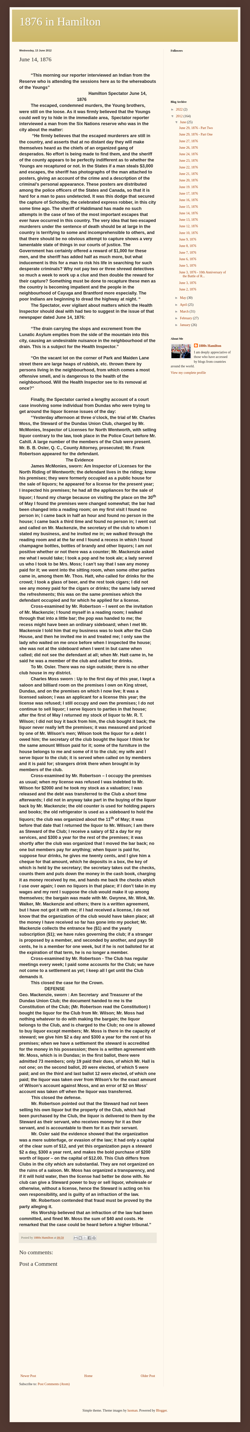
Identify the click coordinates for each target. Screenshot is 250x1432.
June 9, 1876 (187, 239)
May (183, 298)
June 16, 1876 (188, 200)
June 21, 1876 (188, 174)
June (183, 122)
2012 (180, 116)
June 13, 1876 (188, 219)
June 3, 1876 (187, 283)
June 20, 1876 (188, 180)
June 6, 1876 (187, 259)
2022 (180, 109)
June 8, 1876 (187, 246)
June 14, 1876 (188, 213)
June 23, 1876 (188, 160)
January (185, 325)
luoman (132, 1410)
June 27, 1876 (188, 141)
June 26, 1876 (188, 147)
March (184, 311)
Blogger (161, 1410)
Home (88, 1376)
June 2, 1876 (187, 289)
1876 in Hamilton (60, 21)
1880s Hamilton (210, 346)
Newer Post (28, 1376)
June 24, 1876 (188, 154)
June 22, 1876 (188, 167)
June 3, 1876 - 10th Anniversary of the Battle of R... (202, 274)
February (186, 318)
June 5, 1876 (187, 265)
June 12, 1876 (188, 226)
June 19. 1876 (188, 187)
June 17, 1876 (188, 193)
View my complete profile (188, 373)
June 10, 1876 (188, 233)
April (184, 305)
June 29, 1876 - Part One (195, 134)
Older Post (148, 1376)
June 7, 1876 (187, 252)
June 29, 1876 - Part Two (196, 128)
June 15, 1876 (188, 207)
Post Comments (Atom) (54, 1384)
